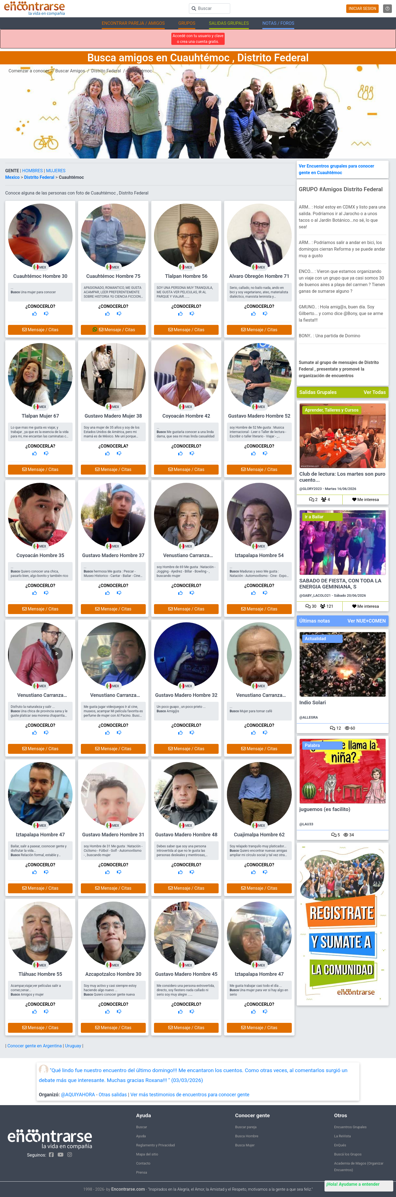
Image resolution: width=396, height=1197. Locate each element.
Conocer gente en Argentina (35, 1045)
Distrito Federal (106, 70)
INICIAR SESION (362, 8)
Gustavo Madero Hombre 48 (186, 834)
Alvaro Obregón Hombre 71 (259, 276)
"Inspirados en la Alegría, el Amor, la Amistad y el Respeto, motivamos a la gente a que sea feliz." (230, 1189)
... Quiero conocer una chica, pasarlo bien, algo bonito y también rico (39, 571)
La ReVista (342, 1136)
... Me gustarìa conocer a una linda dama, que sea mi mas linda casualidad (186, 432)
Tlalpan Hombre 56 (186, 276)
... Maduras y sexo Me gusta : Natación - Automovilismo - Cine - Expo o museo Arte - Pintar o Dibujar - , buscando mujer (258, 576)
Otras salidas (113, 1094)
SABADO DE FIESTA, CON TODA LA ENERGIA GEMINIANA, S (340, 584)
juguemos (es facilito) (324, 809)
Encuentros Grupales (350, 1127)
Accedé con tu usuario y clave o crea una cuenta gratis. (198, 39)
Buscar (141, 1127)
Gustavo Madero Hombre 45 (186, 974)
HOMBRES (33, 170)
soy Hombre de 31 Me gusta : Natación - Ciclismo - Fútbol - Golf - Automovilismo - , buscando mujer (113, 850)
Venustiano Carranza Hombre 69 (186, 557)
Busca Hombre (246, 1136)
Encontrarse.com (128, 1189)
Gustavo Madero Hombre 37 (113, 555)
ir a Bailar (314, 516)
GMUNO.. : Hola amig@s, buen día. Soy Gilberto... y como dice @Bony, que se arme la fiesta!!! (341, 313)
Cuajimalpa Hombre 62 (259, 834)
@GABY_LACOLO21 (315, 595)
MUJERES (55, 170)
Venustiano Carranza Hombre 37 (113, 697)
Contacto (143, 1163)
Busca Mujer (245, 1145)
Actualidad (315, 638)
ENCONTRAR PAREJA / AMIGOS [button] (133, 23)
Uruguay (73, 1045)
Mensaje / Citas (40, 329)
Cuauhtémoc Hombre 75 (113, 276)
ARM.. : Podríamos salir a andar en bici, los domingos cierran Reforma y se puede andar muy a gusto (342, 249)
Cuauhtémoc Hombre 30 (40, 276)
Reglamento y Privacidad (155, 1145)
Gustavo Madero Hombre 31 (113, 834)
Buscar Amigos (70, 70)
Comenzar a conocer (29, 70)
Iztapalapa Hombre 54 (259, 555)
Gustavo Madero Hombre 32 (186, 695)
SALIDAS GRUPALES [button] (229, 23)
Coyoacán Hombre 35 (40, 555)
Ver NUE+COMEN (367, 621)
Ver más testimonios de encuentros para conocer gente (189, 1094)
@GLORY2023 (310, 489)
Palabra (312, 745)
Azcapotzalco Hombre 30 (113, 974)
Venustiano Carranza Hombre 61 (259, 697)
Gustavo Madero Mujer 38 (113, 416)
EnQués (340, 1145)
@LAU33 (306, 824)
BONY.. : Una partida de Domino (330, 335)
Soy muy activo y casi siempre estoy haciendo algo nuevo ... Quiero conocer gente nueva (110, 990)
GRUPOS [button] (186, 23)
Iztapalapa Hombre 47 (40, 834)
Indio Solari (312, 703)
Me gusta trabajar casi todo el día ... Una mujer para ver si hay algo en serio (259, 990)
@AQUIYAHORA (78, 1094)
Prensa (141, 1172)
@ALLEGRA (308, 717)
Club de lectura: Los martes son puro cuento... (342, 477)
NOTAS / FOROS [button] (278, 23)
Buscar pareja (246, 1127)
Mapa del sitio (147, 1154)
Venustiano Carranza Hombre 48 (40, 697)
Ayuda (141, 1136)
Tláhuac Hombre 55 (40, 974)
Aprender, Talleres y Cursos (332, 410)
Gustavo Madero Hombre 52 (259, 416)
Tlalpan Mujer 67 (40, 416)
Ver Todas (375, 392)
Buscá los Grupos (348, 1154)
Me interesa (365, 499)
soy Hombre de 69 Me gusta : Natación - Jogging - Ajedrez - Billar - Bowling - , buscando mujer (186, 571)
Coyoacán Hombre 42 (186, 416)
